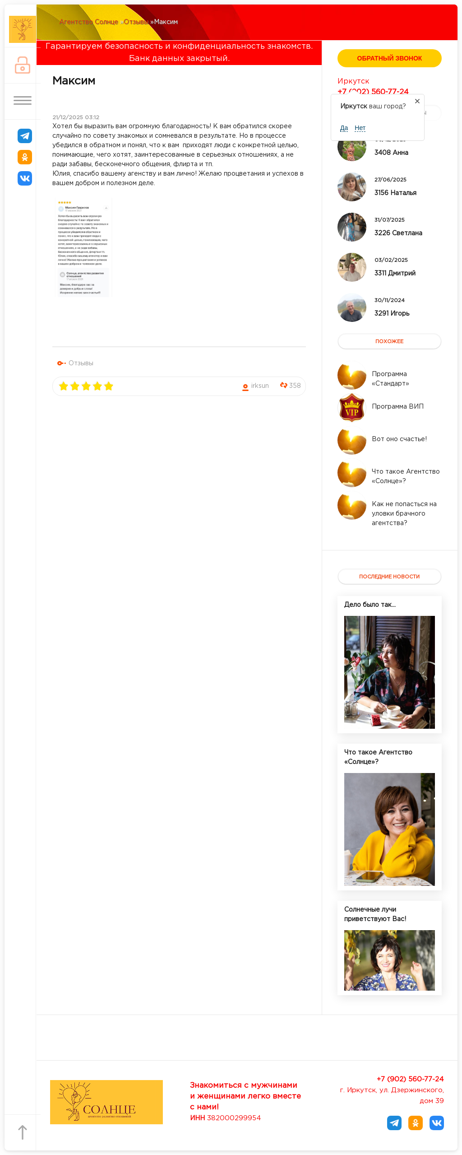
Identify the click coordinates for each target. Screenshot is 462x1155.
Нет (360, 127)
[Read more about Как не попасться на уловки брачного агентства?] (351, 505)
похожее (389, 342)
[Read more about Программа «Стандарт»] (351, 375)
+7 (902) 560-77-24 (373, 92)
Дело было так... (370, 605)
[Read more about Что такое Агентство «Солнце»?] (351, 472)
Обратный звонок (389, 58)
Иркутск (353, 81)
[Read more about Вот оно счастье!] (351, 440)
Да (344, 127)
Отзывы (81, 363)
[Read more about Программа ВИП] (351, 407)
